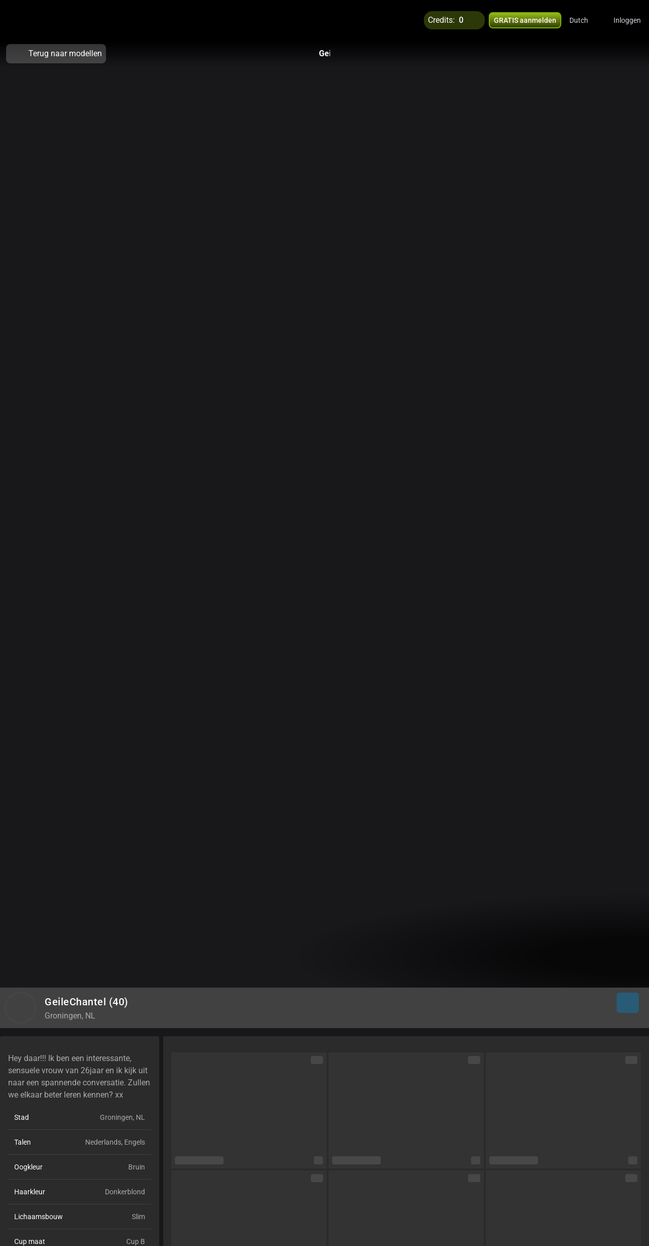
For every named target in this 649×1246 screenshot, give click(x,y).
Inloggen (627, 20)
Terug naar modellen (56, 54)
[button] (585, 20)
